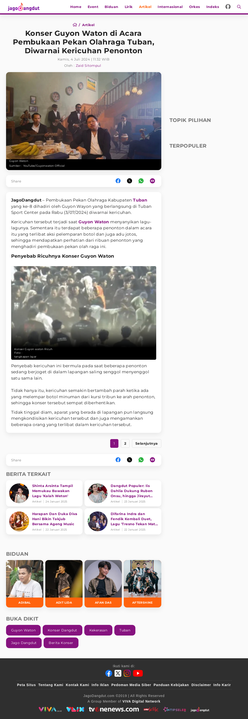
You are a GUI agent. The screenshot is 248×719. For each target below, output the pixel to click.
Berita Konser (61, 643)
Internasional (171, 7)
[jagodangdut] (200, 709)
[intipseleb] (174, 709)
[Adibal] (24, 583)
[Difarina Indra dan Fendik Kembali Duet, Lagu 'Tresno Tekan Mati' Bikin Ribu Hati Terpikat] (123, 521)
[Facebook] (108, 673)
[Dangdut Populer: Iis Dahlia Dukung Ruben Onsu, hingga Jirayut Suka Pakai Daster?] (123, 493)
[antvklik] (151, 709)
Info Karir (222, 685)
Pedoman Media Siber (131, 685)
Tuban (140, 200)
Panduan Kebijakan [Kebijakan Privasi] (171, 685)
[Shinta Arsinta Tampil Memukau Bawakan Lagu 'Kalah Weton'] (44, 493)
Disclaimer (201, 685)
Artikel (146, 7)
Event (94, 7)
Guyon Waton (93, 221)
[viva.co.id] (50, 709)
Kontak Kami (77, 685)
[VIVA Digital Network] (142, 701)
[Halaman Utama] (23, 6)
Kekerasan (98, 630)
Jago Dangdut (24, 643)
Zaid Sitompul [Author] (88, 65)
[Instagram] (127, 673)
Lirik (130, 7)
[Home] (76, 25)
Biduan (112, 7)
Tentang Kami (50, 685)
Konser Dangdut (62, 630)
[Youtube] (138, 673)
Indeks (213, 7)
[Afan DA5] (103, 583)
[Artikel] (88, 25)
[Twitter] (118, 673)
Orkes (195, 7)
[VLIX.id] (75, 709)
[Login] (229, 6)
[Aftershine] (142, 583)
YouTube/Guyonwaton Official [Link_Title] (44, 165)
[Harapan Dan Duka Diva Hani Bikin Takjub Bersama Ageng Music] (44, 521)
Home (77, 7)
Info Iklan (100, 685)
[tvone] (114, 709)
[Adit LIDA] (64, 583)
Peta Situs (26, 685)
